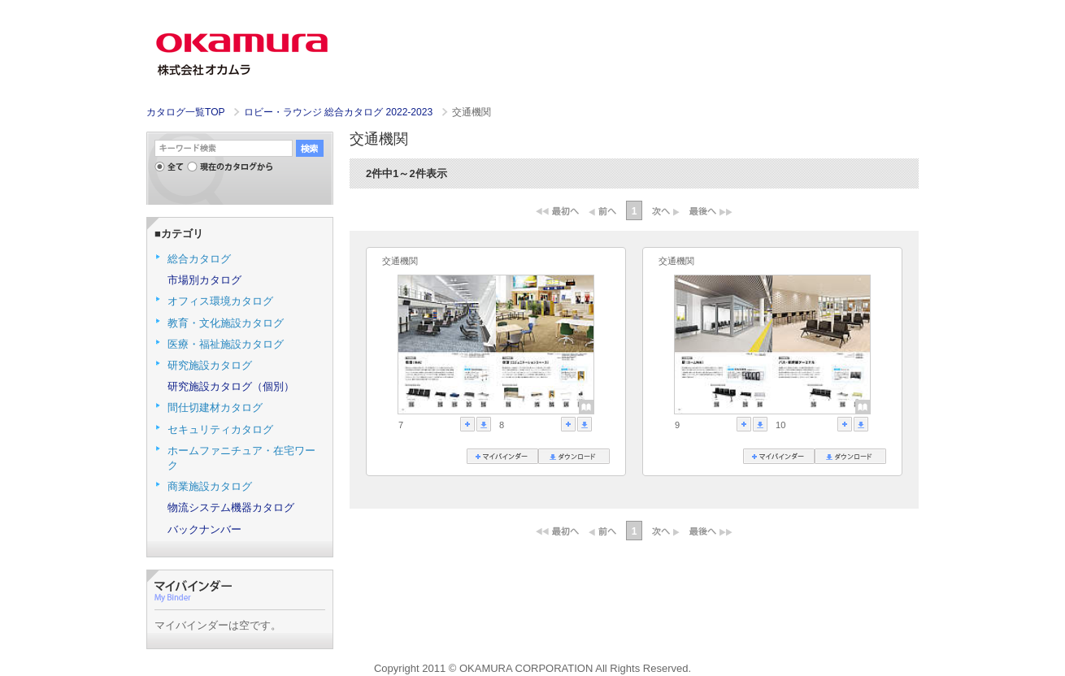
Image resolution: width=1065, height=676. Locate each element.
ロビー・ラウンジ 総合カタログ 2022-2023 (340, 112)
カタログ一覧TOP (185, 112)
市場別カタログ (204, 280)
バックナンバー (204, 529)
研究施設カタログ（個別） (230, 386)
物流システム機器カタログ (230, 507)
